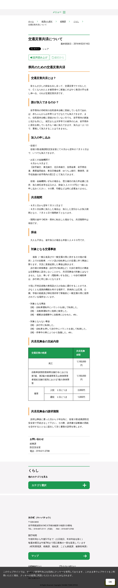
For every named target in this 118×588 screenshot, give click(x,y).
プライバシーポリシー (67, 566)
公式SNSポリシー (35, 566)
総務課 (63, 21)
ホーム (31, 21)
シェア (45, 49)
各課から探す (47, 21)
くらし (76, 21)
